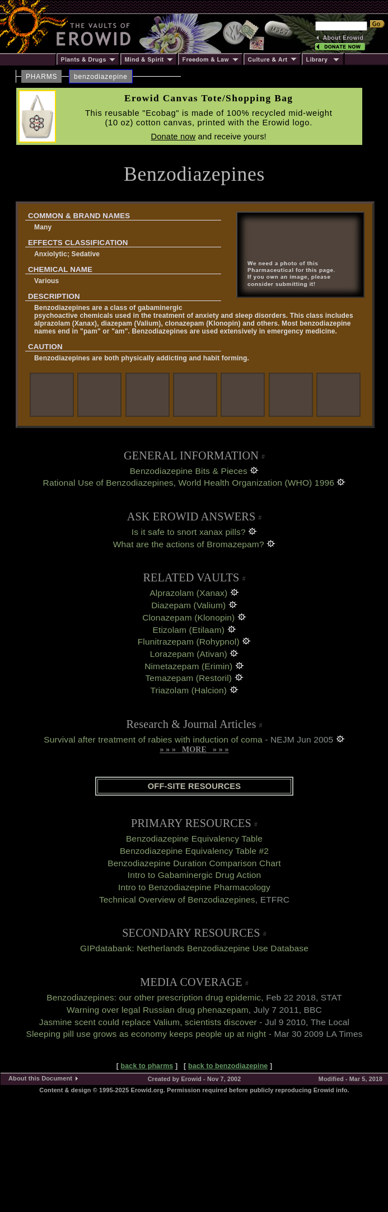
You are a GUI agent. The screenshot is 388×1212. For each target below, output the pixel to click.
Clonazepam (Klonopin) (188, 617)
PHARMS (41, 77)
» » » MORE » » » (194, 749)
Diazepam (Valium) (188, 605)
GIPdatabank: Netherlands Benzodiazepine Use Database (194, 948)
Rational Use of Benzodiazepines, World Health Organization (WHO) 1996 (188, 482)
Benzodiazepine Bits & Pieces (188, 471)
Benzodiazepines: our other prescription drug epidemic (153, 997)
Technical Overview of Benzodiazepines (177, 899)
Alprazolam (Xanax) (188, 593)
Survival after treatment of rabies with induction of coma (153, 739)
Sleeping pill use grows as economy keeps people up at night (146, 1034)
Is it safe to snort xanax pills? (189, 532)
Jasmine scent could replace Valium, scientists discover (148, 1022)
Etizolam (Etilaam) (188, 630)
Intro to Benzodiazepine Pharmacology (194, 887)
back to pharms (147, 1066)
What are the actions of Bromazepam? (188, 544)
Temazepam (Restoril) (188, 678)
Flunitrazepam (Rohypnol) (189, 641)
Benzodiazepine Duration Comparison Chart (194, 863)
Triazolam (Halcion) (188, 690)
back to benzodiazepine (228, 1066)
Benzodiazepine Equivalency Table (194, 838)
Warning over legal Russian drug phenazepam (158, 1009)
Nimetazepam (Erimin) (188, 666)
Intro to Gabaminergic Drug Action (194, 875)
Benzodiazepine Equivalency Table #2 (194, 851)
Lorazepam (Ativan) (188, 654)
